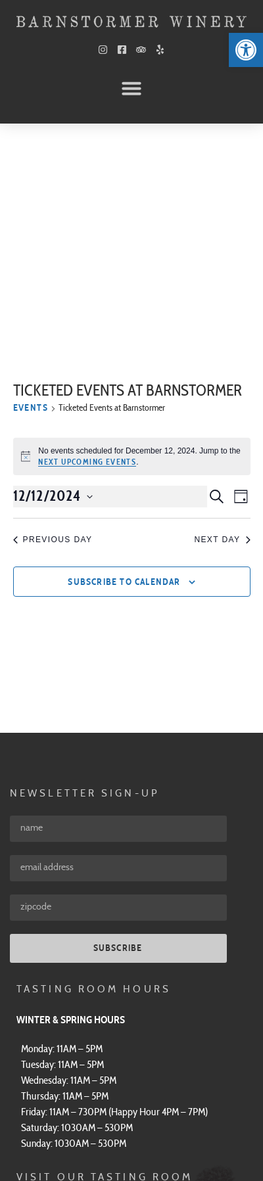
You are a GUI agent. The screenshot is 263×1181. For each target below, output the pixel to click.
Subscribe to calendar (124, 368)
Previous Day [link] (53, 325)
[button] (131, 88)
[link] (246, 50)
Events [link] (30, 195)
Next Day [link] (222, 325)
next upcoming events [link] (87, 248)
